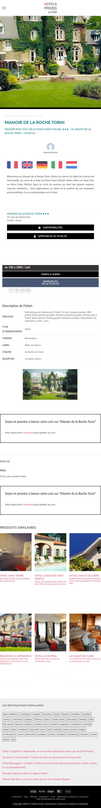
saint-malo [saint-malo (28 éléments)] (30, 734)
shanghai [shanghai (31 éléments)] (61, 734)
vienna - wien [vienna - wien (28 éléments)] (9, 739)
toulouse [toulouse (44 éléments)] (84, 734)
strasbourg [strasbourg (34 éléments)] (72, 734)
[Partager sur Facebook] (11, 290)
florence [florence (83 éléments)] (38, 719)
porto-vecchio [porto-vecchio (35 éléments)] (70, 729)
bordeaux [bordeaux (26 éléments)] (76, 714)
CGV (53, 797)
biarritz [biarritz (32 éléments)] (66, 714)
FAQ (26, 797)
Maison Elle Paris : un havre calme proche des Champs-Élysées (36, 779)
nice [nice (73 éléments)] (43, 729)
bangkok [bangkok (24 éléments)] (36, 714)
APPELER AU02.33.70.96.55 (50, 282)
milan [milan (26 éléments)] (14, 729)
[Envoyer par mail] (22, 290)
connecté (28, 432)
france (9, 116)
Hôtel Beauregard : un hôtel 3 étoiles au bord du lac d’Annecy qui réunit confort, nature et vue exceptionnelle (49, 765)
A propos (17, 797)
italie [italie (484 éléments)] (91, 719)
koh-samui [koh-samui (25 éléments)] (7, 724)
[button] (4, 8)
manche (37, 116)
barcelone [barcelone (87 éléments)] (47, 714)
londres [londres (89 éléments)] (29, 724)
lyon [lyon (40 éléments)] (46, 724)
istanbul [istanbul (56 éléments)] (82, 719)
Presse (33, 797)
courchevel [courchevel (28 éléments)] (17, 719)
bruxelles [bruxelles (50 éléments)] (87, 714)
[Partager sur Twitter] (17, 290)
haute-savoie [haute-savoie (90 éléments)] (58, 719)
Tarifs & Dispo (50, 274)
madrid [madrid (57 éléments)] (54, 724)
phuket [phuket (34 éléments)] (58, 729)
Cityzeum (61, 804)
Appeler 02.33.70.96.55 (50, 236)
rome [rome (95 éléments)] (20, 734)
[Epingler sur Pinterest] (28, 290)
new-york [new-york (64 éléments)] (34, 729)
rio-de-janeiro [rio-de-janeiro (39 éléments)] (9, 734)
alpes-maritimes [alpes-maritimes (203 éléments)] (10, 714)
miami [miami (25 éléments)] (6, 729)
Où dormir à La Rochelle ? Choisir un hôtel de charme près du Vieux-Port (41, 757)
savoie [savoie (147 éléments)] (51, 734)
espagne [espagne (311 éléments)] (28, 719)
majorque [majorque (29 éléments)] (64, 724)
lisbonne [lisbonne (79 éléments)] (19, 724)
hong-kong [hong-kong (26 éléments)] (71, 719)
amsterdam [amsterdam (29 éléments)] (25, 714)
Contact (44, 797)
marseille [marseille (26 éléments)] (87, 724)
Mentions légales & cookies (73, 797)
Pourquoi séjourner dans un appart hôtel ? (25, 773)
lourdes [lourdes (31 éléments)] (38, 724)
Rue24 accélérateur (78, 804)
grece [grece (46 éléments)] (47, 719)
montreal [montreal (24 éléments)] (23, 729)
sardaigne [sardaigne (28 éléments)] (42, 734)
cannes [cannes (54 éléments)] (6, 719)
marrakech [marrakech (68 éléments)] (75, 724)
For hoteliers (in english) (51, 799)
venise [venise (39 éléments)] (93, 734)
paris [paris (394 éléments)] (50, 729)
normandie (22, 116)
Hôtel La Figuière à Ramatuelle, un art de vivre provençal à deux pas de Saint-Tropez (47, 751)
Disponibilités (50, 227)
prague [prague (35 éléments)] (82, 729)
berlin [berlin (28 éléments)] (57, 714)
